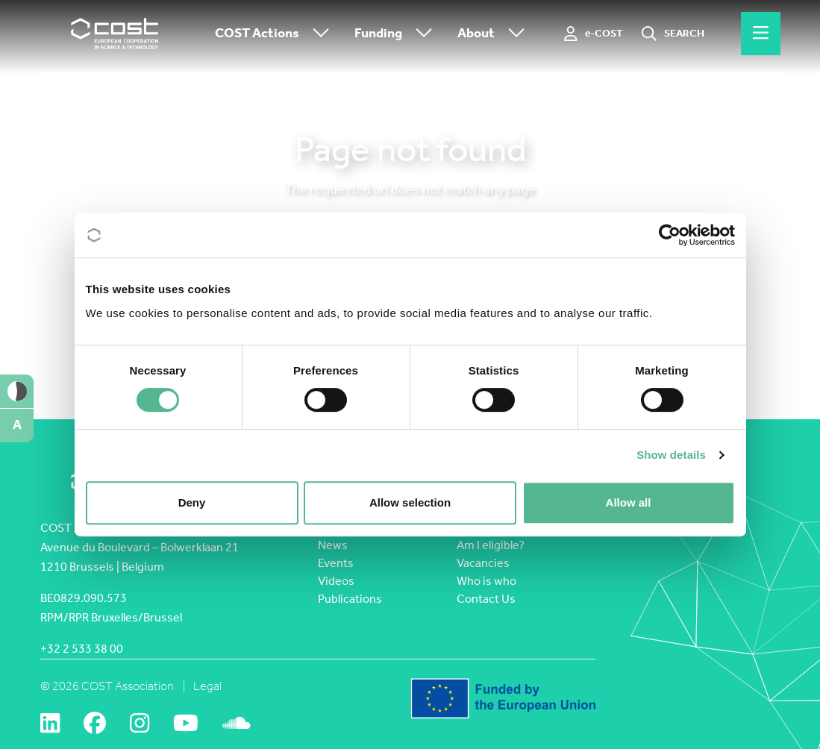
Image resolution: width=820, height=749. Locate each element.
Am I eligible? (491, 545)
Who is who (486, 581)
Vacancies (483, 563)
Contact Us (486, 599)
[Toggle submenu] (318, 34)
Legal (207, 686)
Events (336, 563)
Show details (671, 454)
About (494, 34)
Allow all (628, 502)
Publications (350, 599)
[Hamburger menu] (760, 33)
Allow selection (410, 502)
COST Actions (276, 34)
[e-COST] (593, 33)
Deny (192, 502)
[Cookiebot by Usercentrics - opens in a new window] (669, 235)
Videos (336, 581)
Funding (396, 34)
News (333, 545)
